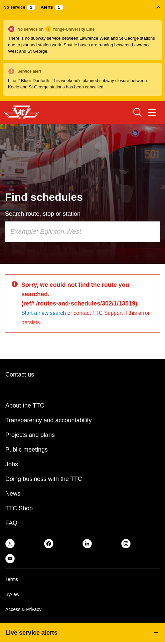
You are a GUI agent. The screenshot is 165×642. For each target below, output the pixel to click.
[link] (10, 543)
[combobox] (82, 231)
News (12, 493)
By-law (12, 594)
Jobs (11, 464)
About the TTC (24, 405)
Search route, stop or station (42, 213)
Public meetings (26, 449)
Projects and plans (30, 435)
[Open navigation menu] (151, 112)
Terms (11, 579)
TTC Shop (19, 508)
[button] (82, 50)
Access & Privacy (23, 609)
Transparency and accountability (48, 420)
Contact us (19, 374)
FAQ (11, 523)
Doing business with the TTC (43, 479)
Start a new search (43, 313)
